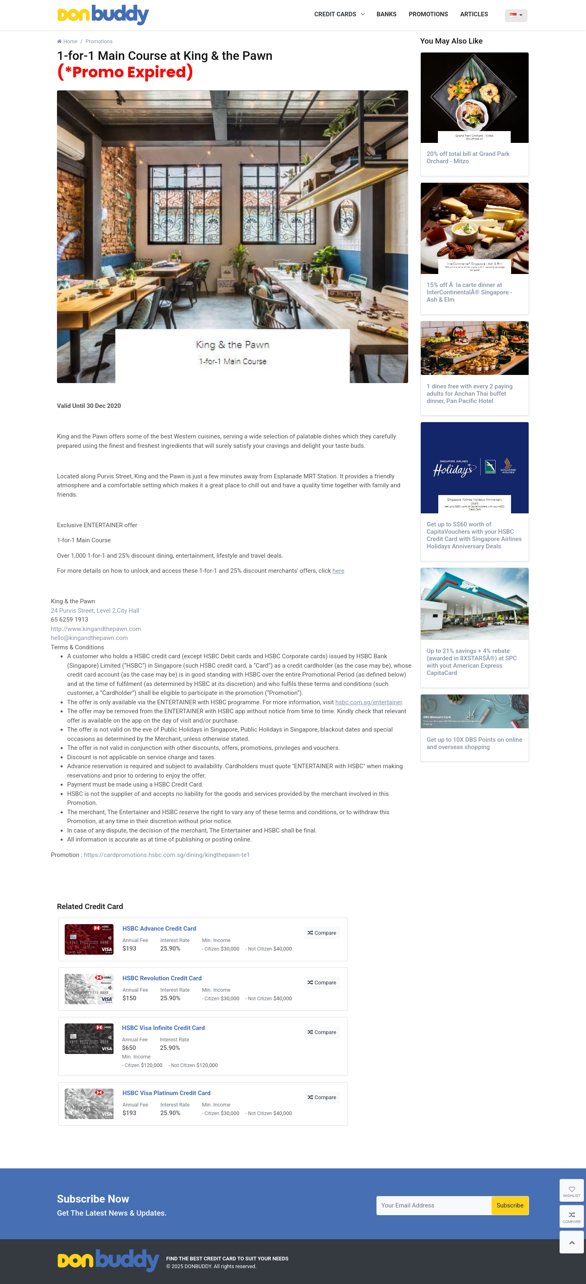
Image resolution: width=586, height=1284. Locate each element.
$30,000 (230, 949)
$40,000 (282, 949)
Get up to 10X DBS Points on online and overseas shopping (475, 743)
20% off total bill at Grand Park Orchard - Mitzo (468, 157)
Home (67, 41)
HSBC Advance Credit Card (159, 928)
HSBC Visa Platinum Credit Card (166, 1093)
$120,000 (151, 1065)
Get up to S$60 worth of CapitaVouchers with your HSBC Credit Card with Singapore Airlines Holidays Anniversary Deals (474, 535)
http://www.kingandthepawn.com (96, 629)
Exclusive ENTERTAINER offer (97, 525)
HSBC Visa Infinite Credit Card (163, 1028)
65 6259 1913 (69, 619)
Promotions (98, 41)
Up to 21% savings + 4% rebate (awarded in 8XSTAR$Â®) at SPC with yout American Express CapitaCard (472, 662)
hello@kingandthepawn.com (89, 638)
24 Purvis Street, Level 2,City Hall (95, 610)
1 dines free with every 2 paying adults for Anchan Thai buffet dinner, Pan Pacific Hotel (470, 394)
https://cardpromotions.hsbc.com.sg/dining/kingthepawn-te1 (167, 855)
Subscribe (509, 1205)
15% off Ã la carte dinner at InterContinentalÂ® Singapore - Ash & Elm (469, 292)
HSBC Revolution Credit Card (162, 978)
